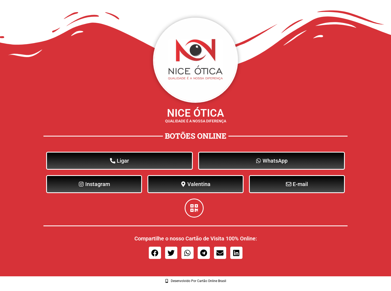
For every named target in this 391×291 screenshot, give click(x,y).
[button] (155, 253)
